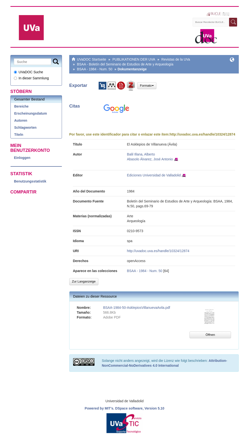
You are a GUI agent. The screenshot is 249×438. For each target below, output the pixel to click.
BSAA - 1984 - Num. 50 (94, 69)
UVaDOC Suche (28, 72)
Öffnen (210, 335)
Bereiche (21, 106)
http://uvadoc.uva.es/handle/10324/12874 (202, 134)
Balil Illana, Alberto (141, 154)
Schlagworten (25, 127)
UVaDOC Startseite (91, 59)
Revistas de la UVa (175, 59)
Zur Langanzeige (84, 281)
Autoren (20, 120)
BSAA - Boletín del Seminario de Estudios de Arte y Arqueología (125, 64)
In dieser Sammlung (31, 78)
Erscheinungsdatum (30, 113)
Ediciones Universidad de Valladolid (154, 175)
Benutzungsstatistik (30, 181)
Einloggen (22, 158)
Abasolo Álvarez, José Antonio (150, 159)
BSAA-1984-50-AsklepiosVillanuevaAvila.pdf (136, 308)
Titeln (18, 135)
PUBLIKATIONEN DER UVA (133, 59)
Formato (147, 85)
